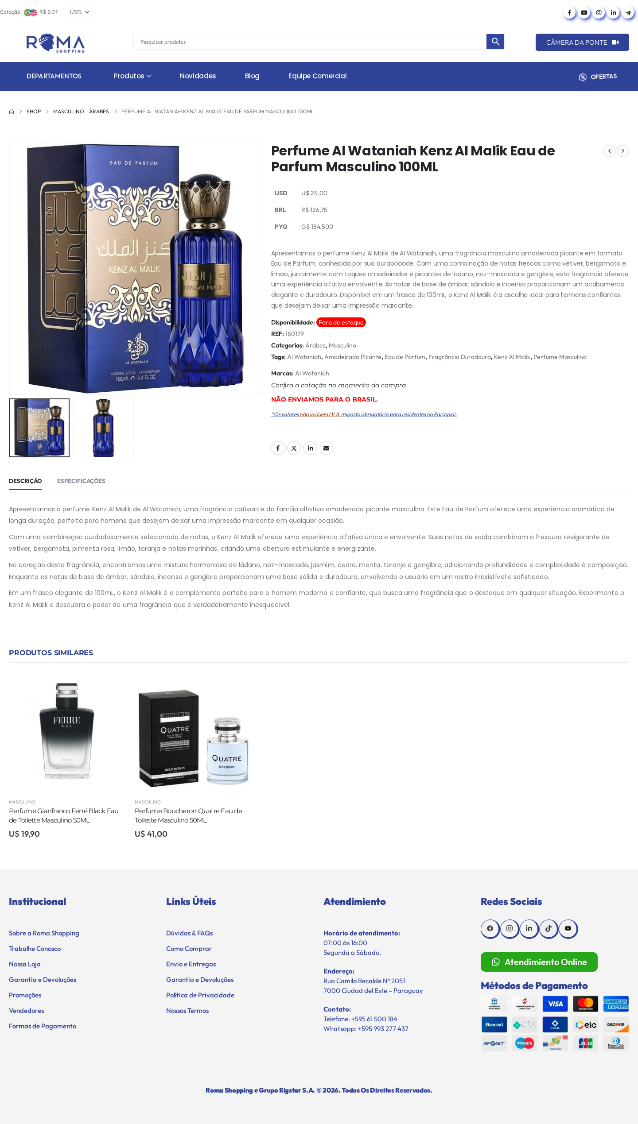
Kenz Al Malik (512, 357)
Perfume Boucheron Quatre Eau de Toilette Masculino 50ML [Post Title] (188, 815)
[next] (623, 151)
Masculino (342, 345)
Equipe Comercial (317, 76)
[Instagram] (598, 12)
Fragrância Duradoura (459, 357)
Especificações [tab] (81, 480)
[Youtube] (584, 12)
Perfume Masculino (560, 357)
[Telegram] (628, 12)
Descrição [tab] (25, 480)
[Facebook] (569, 12)
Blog (252, 76)
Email (326, 448)
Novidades (198, 76)
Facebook (278, 448)
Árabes (315, 345)
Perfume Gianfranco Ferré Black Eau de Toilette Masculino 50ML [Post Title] (64, 815)
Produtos (129, 76)
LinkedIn (310, 448)
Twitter (294, 448)
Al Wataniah (304, 357)
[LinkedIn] (613, 12)
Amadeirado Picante (352, 357)
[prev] (609, 151)
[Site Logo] (56, 43)
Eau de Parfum (405, 357)
